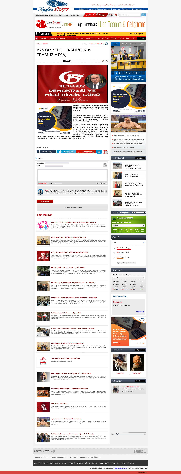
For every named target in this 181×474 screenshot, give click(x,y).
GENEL (133, 38)
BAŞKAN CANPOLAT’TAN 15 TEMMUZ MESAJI (68, 237)
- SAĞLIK (100, 463)
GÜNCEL (82, 38)
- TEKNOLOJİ (79, 463)
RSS (77, 15)
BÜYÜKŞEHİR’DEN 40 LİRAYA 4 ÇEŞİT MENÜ (68, 267)
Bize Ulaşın (83, 457)
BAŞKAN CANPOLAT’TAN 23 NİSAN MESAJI (67, 343)
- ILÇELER (45, 463)
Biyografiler (140, 350)
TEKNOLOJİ (99, 38)
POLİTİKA (114, 38)
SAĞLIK (121, 38)
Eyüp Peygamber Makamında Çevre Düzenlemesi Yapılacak (73, 328)
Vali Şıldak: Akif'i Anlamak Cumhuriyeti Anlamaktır (69, 388)
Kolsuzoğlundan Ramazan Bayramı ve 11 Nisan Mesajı (71, 373)
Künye (61, 15)
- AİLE (117, 463)
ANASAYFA (44, 38)
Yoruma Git (140, 312)
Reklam (66, 15)
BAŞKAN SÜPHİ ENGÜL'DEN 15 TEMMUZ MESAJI (69, 252)
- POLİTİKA (93, 463)
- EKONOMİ (71, 463)
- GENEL (112, 463)
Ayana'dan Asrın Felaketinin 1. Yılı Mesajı (66, 419)
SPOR (127, 38)
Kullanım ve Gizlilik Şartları (58, 457)
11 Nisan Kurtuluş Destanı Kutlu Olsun (65, 358)
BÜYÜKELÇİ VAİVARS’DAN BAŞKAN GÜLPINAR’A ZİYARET (73, 283)
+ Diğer (141, 38)
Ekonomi (133, 44)
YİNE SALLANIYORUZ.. (59, 404)
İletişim (72, 15)
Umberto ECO (120, 373)
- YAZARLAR (130, 463)
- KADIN (122, 463)
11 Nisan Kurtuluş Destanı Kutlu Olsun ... (62, 361)
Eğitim (142, 44)
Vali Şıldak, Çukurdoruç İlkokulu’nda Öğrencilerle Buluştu (72, 434)
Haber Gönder (94, 457)
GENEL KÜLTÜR (72, 38)
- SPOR (106, 463)
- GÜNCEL (63, 463)
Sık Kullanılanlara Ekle (43, 15)
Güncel (124, 44)
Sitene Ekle (54, 15)
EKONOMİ (90, 38)
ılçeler (116, 44)
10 (143, 73)
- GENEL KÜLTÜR (54, 463)
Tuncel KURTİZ (137, 373)
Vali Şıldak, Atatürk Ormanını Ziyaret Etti (66, 313)
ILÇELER (62, 38)
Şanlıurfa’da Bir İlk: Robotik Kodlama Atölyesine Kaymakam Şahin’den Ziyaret (129, 78)
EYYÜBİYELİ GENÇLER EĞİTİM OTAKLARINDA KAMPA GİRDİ (74, 298)
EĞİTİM (107, 38)
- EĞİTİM (87, 463)
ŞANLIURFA (53, 38)
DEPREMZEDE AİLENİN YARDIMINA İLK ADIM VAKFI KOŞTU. (73, 222)
